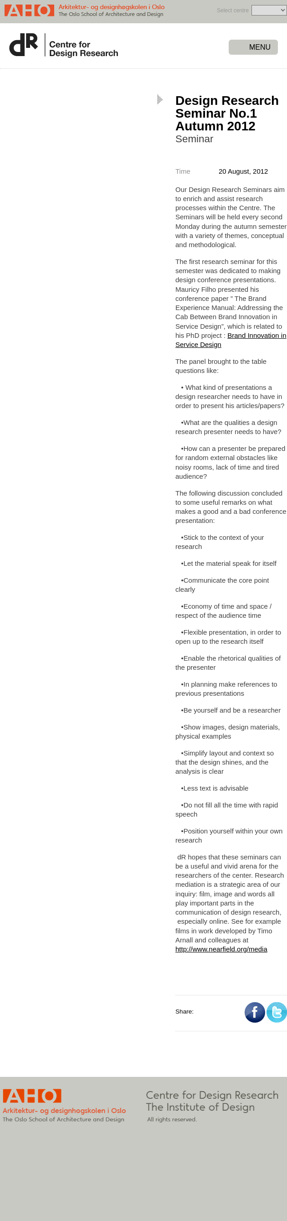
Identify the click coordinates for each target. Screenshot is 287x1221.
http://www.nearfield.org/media (221, 949)
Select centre (233, 10)
